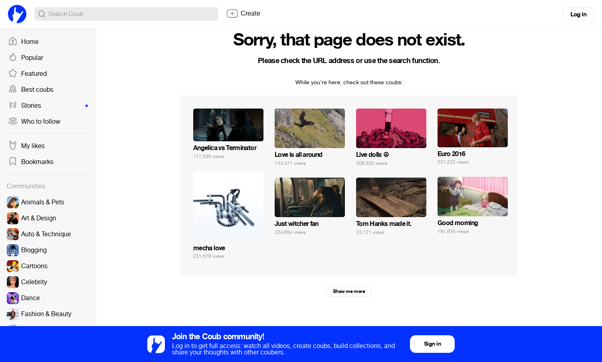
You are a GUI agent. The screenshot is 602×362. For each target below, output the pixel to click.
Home (23, 41)
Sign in (432, 344)
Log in (578, 14)
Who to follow (34, 121)
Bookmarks (30, 162)
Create (243, 13)
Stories (48, 105)
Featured (27, 73)
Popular (25, 57)
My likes (26, 146)
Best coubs (30, 89)
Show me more (349, 291)
